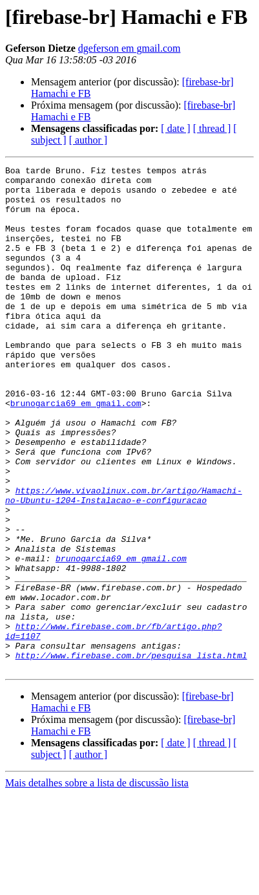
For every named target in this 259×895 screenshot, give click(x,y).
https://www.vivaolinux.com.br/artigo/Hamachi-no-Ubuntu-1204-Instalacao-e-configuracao (123, 562)
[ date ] (175, 128)
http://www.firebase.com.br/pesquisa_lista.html (131, 754)
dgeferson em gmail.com (129, 48)
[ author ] (88, 140)
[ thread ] (212, 128)
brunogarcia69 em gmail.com (75, 451)
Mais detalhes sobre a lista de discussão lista (97, 883)
